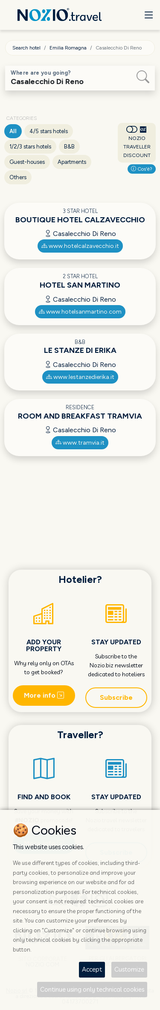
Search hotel (26, 48)
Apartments (72, 162)
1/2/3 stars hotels (30, 146)
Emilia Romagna (68, 48)
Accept (92, 969)
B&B (69, 146)
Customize (129, 969)
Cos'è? (141, 169)
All (13, 131)
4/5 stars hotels (48, 131)
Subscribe (116, 697)
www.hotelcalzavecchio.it (80, 246)
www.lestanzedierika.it (80, 377)
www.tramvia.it (80, 442)
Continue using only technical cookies (92, 989)
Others (17, 177)
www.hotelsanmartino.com (80, 311)
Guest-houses (27, 162)
